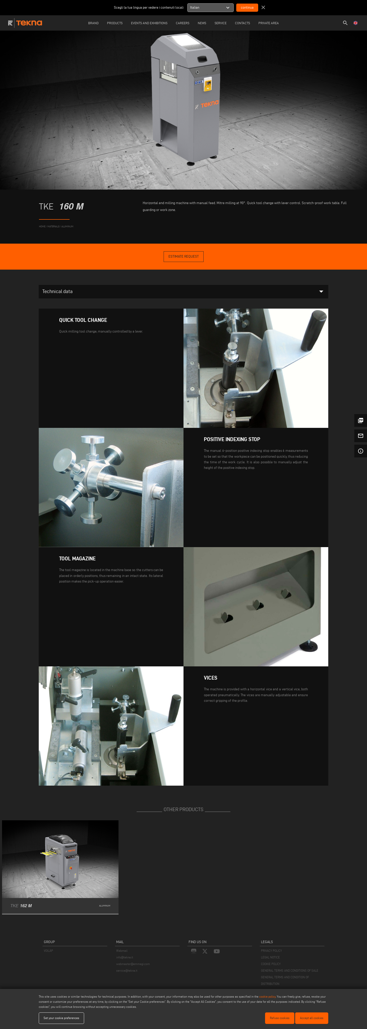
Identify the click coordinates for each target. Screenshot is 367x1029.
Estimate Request (183, 256)
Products (115, 23)
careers (182, 23)
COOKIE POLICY (271, 964)
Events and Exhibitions (149, 23)
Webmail (121, 950)
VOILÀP (48, 950)
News (202, 23)
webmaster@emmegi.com (133, 964)
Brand (93, 23)
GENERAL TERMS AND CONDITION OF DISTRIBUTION (285, 980)
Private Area (268, 23)
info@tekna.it (124, 957)
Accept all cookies (311, 1018)
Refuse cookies (280, 1018)
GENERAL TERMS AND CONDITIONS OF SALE (289, 970)
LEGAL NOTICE (270, 957)
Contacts (242, 23)
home (42, 226)
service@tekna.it (126, 970)
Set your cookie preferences (61, 1018)
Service (221, 23)
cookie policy (267, 996)
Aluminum (67, 226)
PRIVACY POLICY (271, 950)
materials (53, 226)
